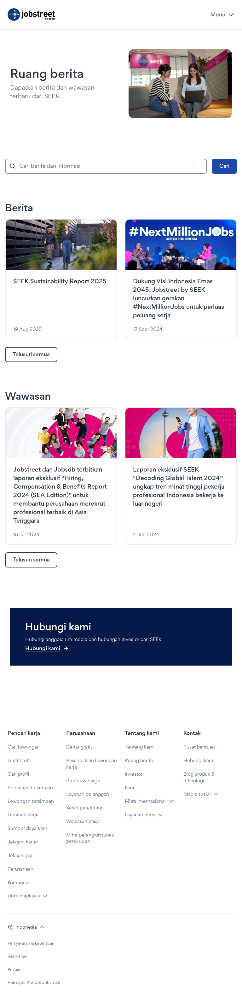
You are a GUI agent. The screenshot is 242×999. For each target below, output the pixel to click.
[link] (31, 354)
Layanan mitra (140, 815)
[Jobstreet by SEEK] (106, 14)
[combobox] (106, 166)
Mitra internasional (145, 801)
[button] (26, 927)
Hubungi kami (47, 648)
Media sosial (197, 794)
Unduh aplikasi (24, 896)
